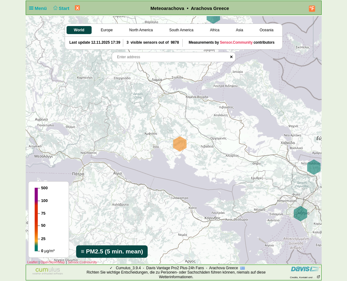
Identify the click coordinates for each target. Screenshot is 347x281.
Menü (39, 8)
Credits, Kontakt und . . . (305, 277)
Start (60, 8)
